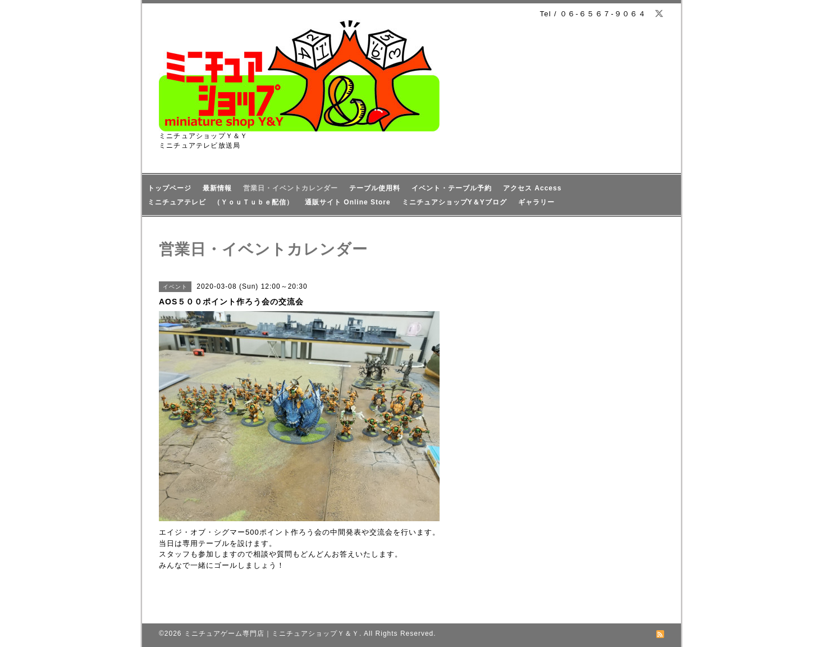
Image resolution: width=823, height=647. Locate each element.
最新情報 (217, 188)
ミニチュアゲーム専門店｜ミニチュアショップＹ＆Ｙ (271, 633)
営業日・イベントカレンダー (290, 188)
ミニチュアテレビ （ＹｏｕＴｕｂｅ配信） (221, 202)
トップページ (169, 188)
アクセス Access (532, 188)
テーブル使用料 (374, 188)
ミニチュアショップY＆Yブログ (454, 202)
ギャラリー (536, 202)
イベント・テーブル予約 (452, 188)
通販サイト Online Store (348, 202)
